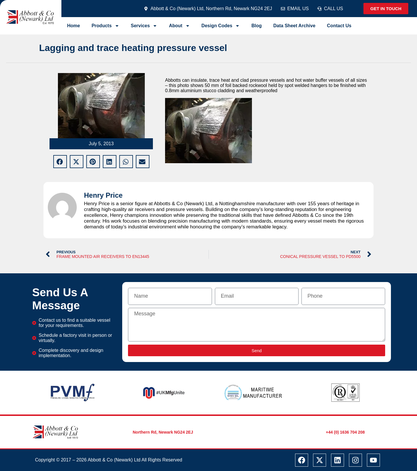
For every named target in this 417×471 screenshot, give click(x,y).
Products (105, 26)
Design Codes (221, 26)
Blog (256, 25)
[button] (60, 161)
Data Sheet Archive (294, 25)
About (179, 26)
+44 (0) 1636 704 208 (345, 432)
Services (144, 26)
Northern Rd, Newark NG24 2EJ (163, 432)
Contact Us (339, 25)
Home (73, 25)
